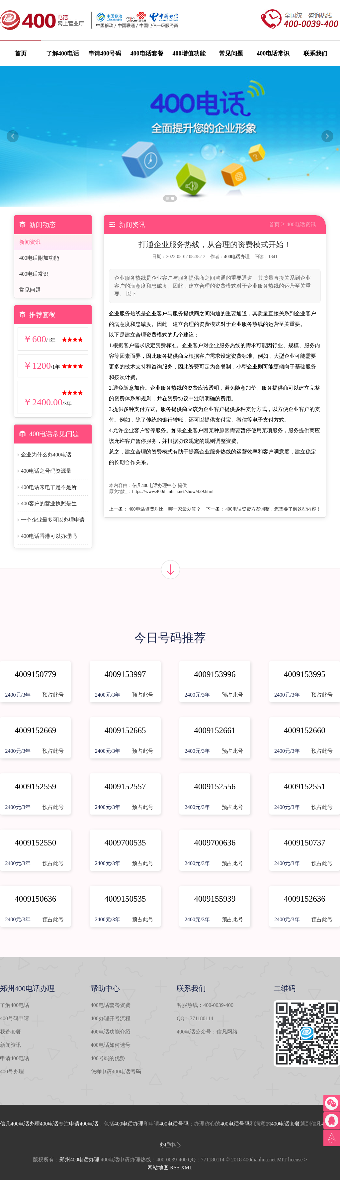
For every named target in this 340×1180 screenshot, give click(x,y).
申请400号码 (104, 53)
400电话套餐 (146, 53)
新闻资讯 (30, 242)
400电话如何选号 (110, 1045)
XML (187, 1167)
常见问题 (231, 53)
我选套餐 (10, 1031)
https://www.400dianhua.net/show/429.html (172, 491)
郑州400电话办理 (79, 1159)
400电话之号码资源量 (46, 471)
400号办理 (12, 1071)
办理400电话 (43, 1124)
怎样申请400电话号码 (116, 1071)
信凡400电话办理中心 (154, 485)
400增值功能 (189, 53)
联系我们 (315, 53)
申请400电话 (14, 1058)
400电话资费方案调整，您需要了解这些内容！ (273, 509)
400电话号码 (174, 1124)
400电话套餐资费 (110, 1005)
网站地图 (158, 1167)
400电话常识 (273, 53)
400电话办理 (237, 256)
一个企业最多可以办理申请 (53, 520)
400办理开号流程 (110, 1018)
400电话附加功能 (39, 258)
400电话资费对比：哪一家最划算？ (165, 509)
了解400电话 (62, 53)
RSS (174, 1167)
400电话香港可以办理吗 (49, 536)
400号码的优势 (108, 1058)
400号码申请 (14, 1018)
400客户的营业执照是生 (49, 503)
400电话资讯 (301, 224)
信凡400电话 (14, 1124)
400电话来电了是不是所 (49, 487)
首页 (21, 53)
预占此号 (53, 695)
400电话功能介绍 (110, 1031)
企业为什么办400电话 (46, 454)
